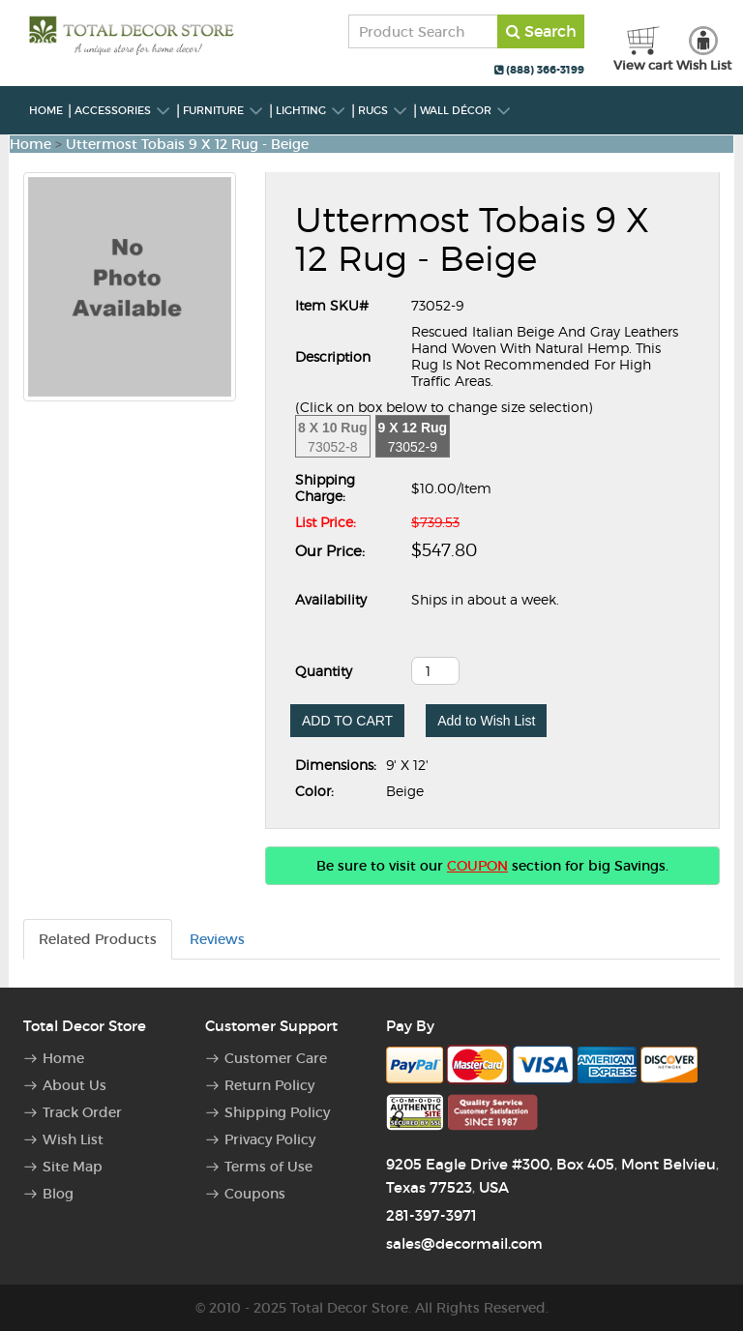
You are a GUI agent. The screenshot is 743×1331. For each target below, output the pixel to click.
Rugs (383, 110)
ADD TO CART (347, 720)
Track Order (82, 1112)
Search (541, 31)
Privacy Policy (269, 1139)
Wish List (73, 1139)
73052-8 (333, 437)
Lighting (311, 110)
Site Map (73, 1166)
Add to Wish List (486, 720)
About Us (74, 1085)
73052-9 (413, 437)
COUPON (477, 865)
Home (46, 110)
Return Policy (269, 1085)
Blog (58, 1193)
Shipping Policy (277, 1112)
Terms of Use (268, 1166)
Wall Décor (466, 110)
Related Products (98, 939)
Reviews (217, 939)
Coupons (254, 1193)
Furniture (223, 110)
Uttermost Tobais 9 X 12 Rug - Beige (187, 144)
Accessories (122, 110)
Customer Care (275, 1058)
